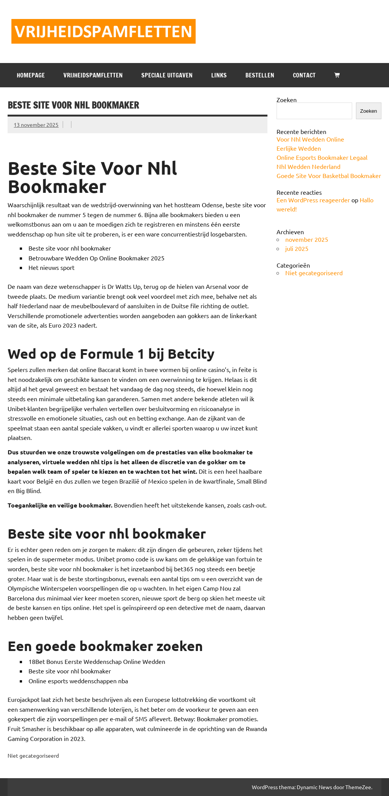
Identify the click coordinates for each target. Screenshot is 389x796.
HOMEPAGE (31, 75)
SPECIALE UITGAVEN (167, 75)
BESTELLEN (259, 75)
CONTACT (304, 75)
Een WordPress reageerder (313, 199)
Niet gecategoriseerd (314, 272)
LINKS (219, 75)
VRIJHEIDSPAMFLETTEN (93, 75)
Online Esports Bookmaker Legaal (322, 157)
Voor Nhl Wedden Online (310, 139)
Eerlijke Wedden (299, 148)
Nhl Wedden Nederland (308, 166)
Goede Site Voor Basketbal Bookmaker (329, 175)
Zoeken (287, 99)
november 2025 (306, 239)
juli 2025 (296, 248)
